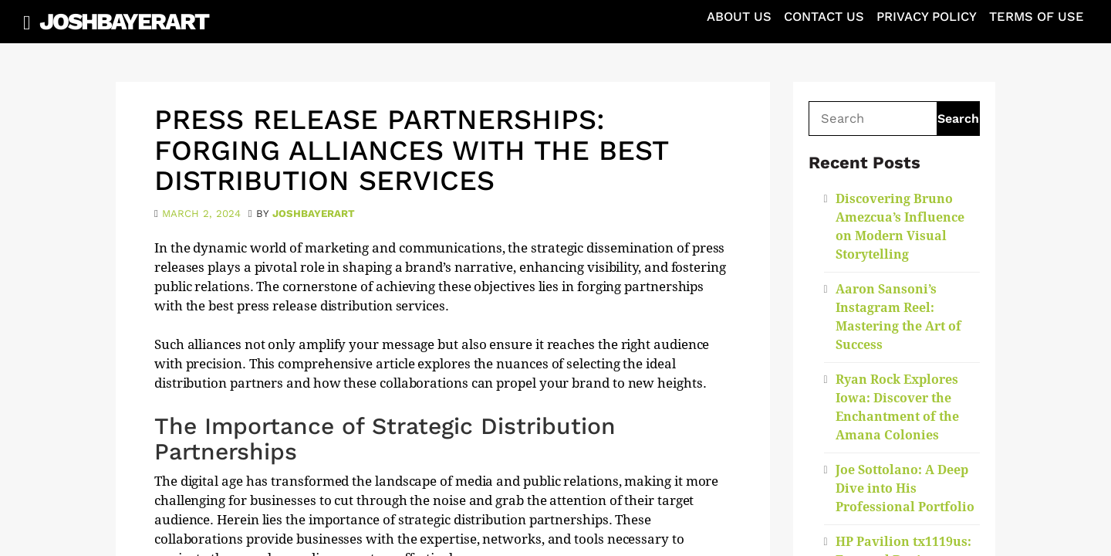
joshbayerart (313, 213)
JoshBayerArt (123, 21)
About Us (739, 16)
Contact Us (824, 16)
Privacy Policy (926, 16)
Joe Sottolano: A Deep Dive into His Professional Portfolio (905, 488)
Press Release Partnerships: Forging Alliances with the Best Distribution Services (411, 150)
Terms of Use (1036, 16)
